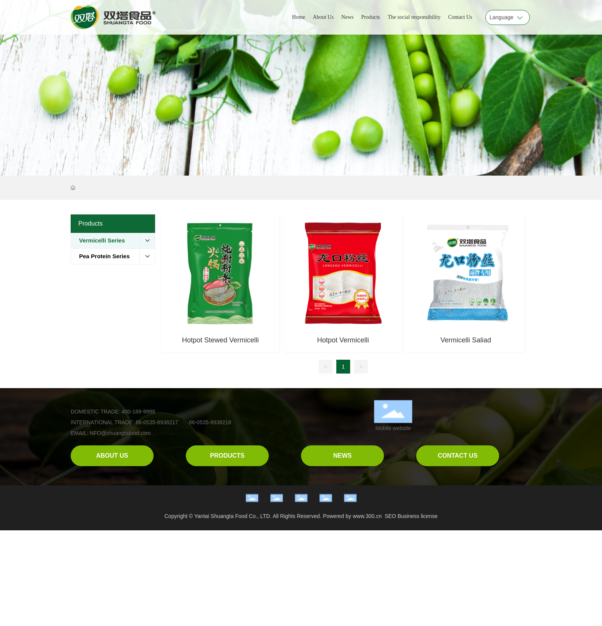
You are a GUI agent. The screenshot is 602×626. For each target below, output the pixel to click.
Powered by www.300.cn (352, 516)
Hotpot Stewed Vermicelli (220, 340)
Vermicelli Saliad (465, 340)
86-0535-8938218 (210, 422)
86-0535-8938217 (157, 422)
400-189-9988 (137, 411)
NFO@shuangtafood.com (120, 433)
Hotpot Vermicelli (343, 340)
